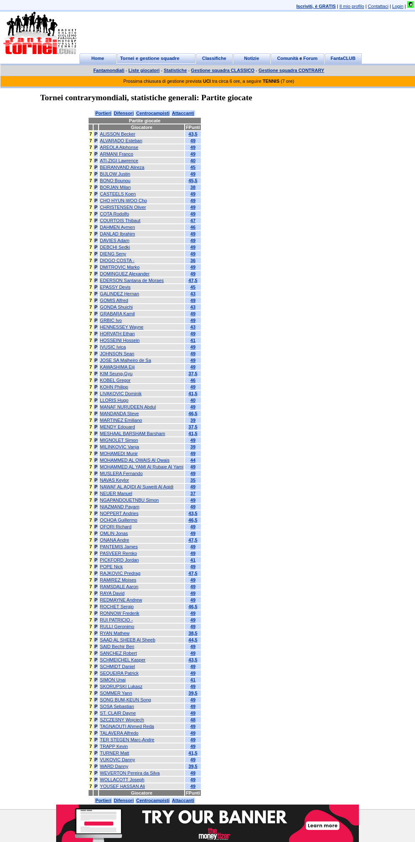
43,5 (192, 133)
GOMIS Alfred (114, 300)
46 (192, 227)
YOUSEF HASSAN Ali (122, 786)
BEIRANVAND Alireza (122, 167)
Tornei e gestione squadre (150, 58)
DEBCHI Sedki (115, 247)
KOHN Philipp (114, 386)
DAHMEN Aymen (117, 227)
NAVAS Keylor (114, 480)
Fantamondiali (108, 70)
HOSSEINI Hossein (119, 340)
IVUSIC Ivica (113, 346)
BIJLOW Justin (115, 173)
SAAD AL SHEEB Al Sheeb (127, 639)
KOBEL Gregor (115, 380)
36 (192, 260)
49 (192, 140)
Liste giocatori (144, 70)
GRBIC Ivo (111, 320)
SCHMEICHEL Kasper (123, 659)
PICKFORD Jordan (119, 559)
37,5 (192, 373)
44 (192, 460)
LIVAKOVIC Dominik (120, 393)
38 (192, 187)
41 (192, 340)
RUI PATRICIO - (116, 619)
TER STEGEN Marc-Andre (127, 739)
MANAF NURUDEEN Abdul (128, 406)
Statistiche (175, 70)
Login (397, 6)
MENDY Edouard (117, 426)
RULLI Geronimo (117, 626)
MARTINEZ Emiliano (121, 420)
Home (97, 58)
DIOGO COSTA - (117, 260)
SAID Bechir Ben (117, 646)
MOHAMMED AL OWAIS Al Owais (134, 460)
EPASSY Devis (115, 287)
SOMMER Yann (116, 693)
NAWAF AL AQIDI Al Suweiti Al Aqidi (136, 486)
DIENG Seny (113, 253)
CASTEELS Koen (118, 193)
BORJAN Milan (115, 187)
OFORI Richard (115, 526)
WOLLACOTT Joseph (122, 779)
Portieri (103, 113)
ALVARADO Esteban (121, 140)
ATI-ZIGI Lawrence (119, 160)
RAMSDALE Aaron (119, 586)
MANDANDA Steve (119, 413)
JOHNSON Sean (117, 353)
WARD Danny (114, 766)
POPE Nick (111, 566)
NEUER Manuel (116, 493)
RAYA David (112, 593)
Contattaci (378, 6)
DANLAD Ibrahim (117, 233)
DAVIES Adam (114, 240)
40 (192, 160)
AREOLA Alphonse (119, 147)
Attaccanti (183, 113)
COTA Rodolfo (114, 213)
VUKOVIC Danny (117, 759)
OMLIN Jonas (114, 533)
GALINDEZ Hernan (119, 293)
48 (192, 719)
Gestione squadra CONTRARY (291, 70)
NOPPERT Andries (119, 513)
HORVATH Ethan (117, 333)
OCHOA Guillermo (118, 520)
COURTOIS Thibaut (120, 220)
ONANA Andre (114, 539)
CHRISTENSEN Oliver (123, 207)
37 (192, 493)
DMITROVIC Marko (119, 267)
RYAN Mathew (114, 633)
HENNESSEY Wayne (121, 326)
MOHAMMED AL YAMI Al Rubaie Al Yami (141, 466)
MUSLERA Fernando (121, 473)
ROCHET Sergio (116, 606)
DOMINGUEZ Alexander (124, 273)
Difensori (124, 113)
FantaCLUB (343, 58)
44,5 (192, 639)
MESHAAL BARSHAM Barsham (132, 433)
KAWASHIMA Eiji (117, 366)
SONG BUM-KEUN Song (125, 699)
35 (192, 480)
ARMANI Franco (116, 153)
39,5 (192, 693)
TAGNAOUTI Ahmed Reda (127, 726)
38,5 (192, 633)
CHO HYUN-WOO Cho (123, 200)
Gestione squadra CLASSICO (222, 70)
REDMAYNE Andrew (121, 599)
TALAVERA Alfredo (119, 733)
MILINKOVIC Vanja (119, 446)
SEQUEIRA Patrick (119, 673)
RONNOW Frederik (119, 613)
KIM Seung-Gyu (116, 373)
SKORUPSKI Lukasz (121, 686)
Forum (310, 58)
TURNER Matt (114, 752)
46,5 (192, 413)
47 (192, 220)
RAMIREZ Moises (118, 579)
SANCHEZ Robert (118, 653)
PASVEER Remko (118, 553)
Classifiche (214, 58)
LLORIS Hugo (114, 400)
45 (192, 167)
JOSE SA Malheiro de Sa (125, 360)
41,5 (192, 393)
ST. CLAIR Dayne (118, 713)
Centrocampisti (152, 113)
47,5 (192, 280)
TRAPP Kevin (114, 746)
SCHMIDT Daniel (117, 666)
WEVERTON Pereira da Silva (130, 772)
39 (192, 420)
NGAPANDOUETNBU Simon (129, 500)
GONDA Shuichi (116, 307)
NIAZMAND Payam (119, 506)
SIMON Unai (113, 679)
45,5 (192, 180)
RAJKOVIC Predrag (120, 573)
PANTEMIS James (119, 546)
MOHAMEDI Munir (119, 453)
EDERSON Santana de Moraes (131, 280)
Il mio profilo (351, 6)
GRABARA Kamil (117, 313)
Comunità (287, 58)
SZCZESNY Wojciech (122, 719)
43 (192, 293)
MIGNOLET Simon (119, 440)
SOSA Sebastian (117, 706)
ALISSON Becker (117, 133)
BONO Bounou (115, 180)
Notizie (251, 58)
